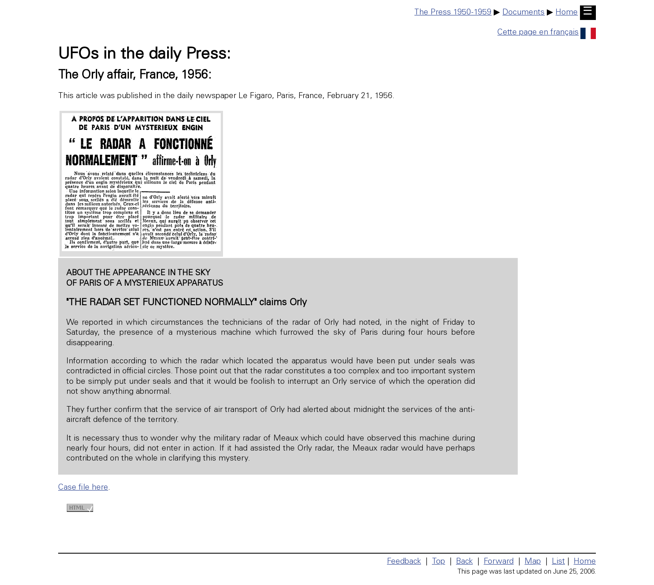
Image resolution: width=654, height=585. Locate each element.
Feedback (404, 562)
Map (533, 562)
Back (464, 562)
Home (566, 13)
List (558, 562)
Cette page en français (546, 33)
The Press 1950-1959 (452, 13)
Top (438, 562)
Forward (499, 562)
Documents (523, 13)
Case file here (83, 488)
